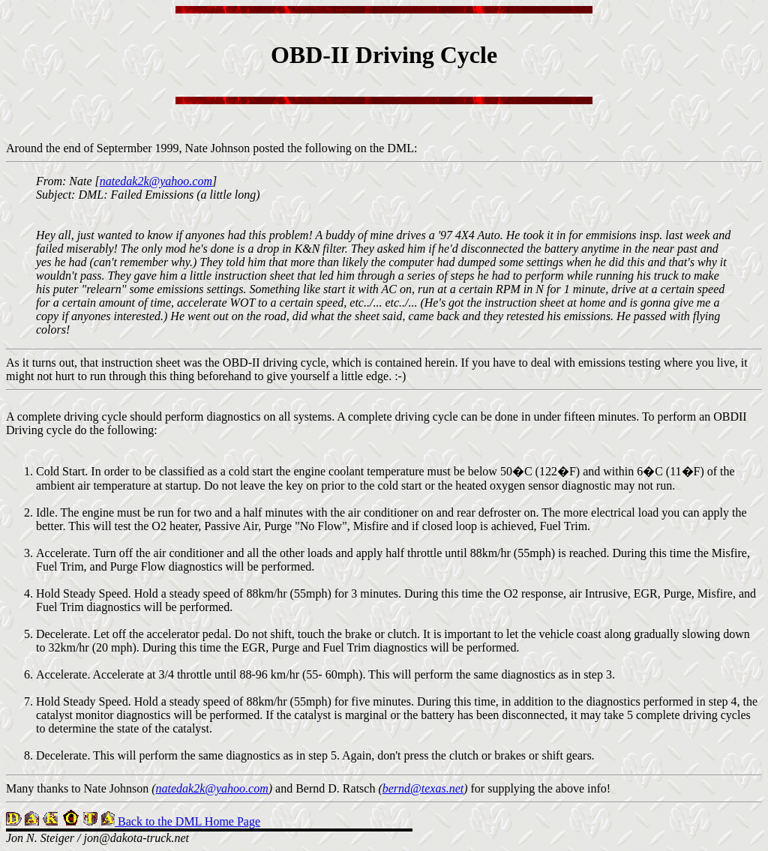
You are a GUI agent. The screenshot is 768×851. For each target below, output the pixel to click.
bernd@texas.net (423, 788)
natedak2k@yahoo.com (156, 181)
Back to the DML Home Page (187, 821)
